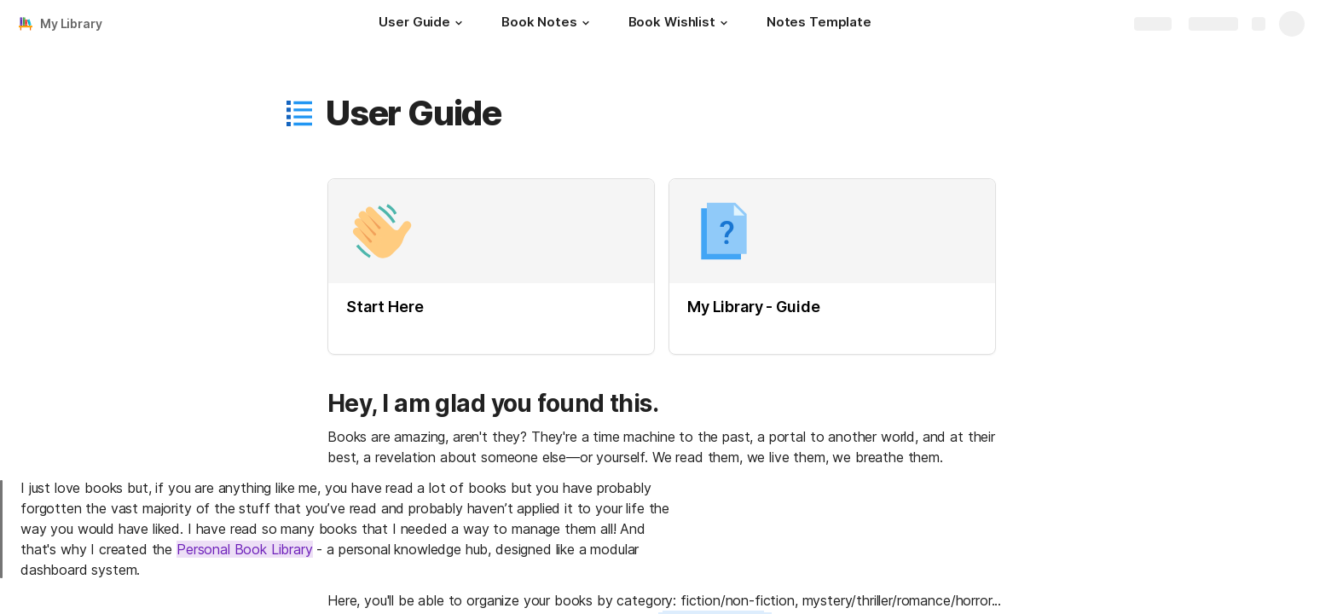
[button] (458, 23)
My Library (71, 23)
